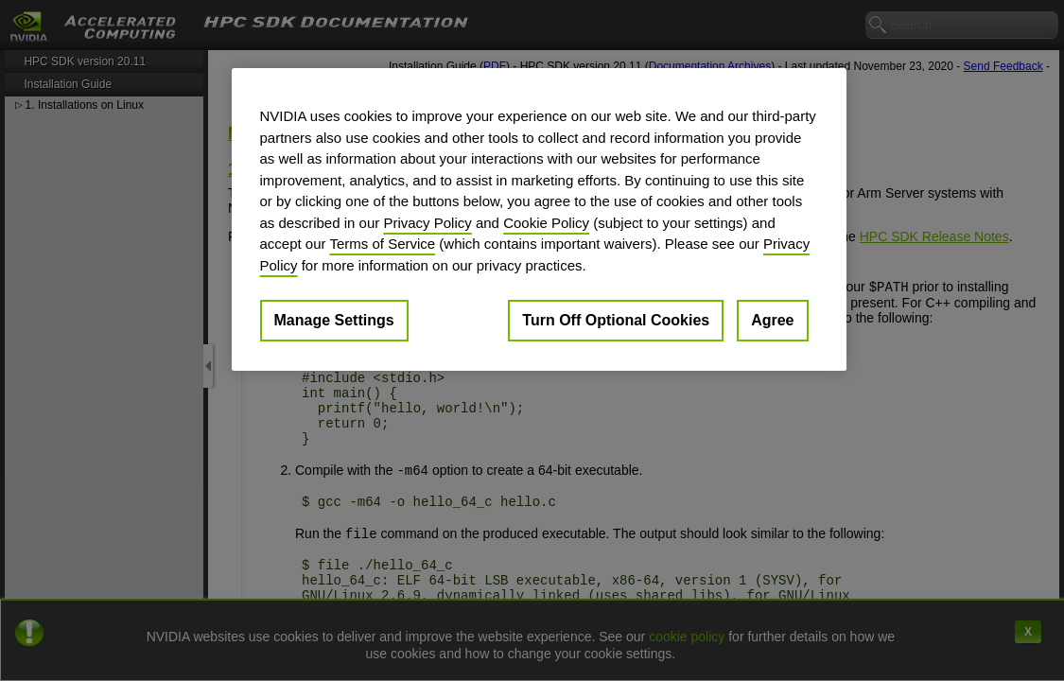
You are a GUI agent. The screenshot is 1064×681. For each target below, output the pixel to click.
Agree (772, 320)
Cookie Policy (546, 223)
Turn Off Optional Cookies (615, 320)
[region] (539, 219)
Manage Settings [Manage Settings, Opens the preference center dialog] (334, 320)
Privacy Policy (427, 223)
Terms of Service (382, 244)
